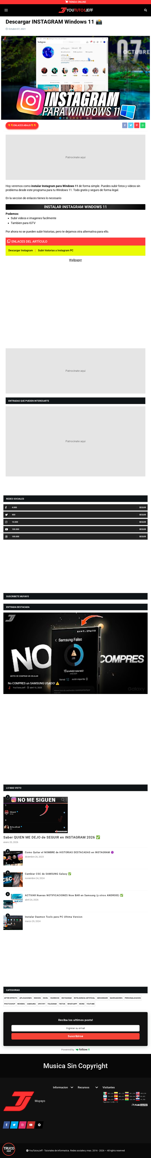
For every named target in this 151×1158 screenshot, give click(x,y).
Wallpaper (75, 260)
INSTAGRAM (66, 998)
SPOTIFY (41, 1004)
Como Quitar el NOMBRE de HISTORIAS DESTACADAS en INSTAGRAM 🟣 (69, 852)
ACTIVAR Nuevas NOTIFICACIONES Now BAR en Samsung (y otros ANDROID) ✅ (74, 895)
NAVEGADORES (116, 998)
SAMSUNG (31, 1004)
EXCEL (45, 998)
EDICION (37, 998)
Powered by (75, 1049)
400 (10, 514)
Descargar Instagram (20, 250)
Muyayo (40, 1100)
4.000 (11, 507)
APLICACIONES (25, 998)
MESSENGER (102, 998)
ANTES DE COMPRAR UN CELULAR (24, 676)
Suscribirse (75, 1036)
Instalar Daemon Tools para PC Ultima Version (53, 916)
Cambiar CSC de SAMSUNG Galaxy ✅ (48, 873)
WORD (81, 1004)
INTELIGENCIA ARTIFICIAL (84, 998)
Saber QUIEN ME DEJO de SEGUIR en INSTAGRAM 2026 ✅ (51, 837)
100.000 (12, 529)
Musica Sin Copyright (75, 1066)
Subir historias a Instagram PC (55, 250)
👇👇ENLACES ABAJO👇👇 (22, 125)
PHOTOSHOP (9, 1004)
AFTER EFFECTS (10, 998)
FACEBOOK (54, 998)
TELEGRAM (52, 1004)
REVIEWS (21, 1004)
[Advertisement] (75, 157)
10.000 (11, 522)
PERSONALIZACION (133, 998)
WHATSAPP (72, 1004)
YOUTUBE (90, 1004)
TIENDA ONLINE (75, 1)
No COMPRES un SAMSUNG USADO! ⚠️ (33, 683)
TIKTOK (62, 1004)
